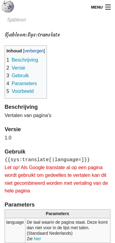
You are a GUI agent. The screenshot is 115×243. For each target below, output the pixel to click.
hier (37, 238)
